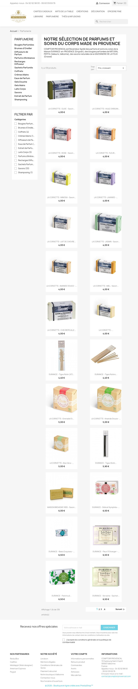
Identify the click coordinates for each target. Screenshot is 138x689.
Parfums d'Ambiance (24, 58)
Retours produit (78, 662)
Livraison (44, 658)
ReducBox (14, 658)
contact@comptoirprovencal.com (116, 676)
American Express (18, 668)
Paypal (13, 672)
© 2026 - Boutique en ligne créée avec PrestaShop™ (69, 685)
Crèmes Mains (21, 74)
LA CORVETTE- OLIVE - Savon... (61, 109)
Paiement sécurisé (48, 671)
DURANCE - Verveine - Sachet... (105, 596)
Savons (18, 92)
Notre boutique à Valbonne (52, 674)
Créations (82, 11)
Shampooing (20, 99)
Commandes (76, 665)
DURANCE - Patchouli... (61, 596)
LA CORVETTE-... (106, 330)
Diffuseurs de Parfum (21, 53)
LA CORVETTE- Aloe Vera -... (62, 463)
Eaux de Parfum (22, 78)
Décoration (98, 11)
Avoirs (73, 668)
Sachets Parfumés (23, 67)
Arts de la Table (64, 11)
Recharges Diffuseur (19, 62)
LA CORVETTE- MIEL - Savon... (106, 286)
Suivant (120, 609)
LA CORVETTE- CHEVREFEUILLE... (61, 330)
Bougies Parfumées (24, 44)
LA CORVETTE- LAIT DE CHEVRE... (61, 241)
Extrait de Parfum (23, 96)
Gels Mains (19, 85)
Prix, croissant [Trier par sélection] (111, 68)
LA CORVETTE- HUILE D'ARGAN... (106, 109)
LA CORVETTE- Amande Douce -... (105, 418)
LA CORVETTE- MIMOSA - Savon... (61, 197)
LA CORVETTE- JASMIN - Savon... (106, 241)
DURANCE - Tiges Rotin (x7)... (61, 374)
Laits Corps (20, 89)
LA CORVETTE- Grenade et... (61, 418)
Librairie (38, 16)
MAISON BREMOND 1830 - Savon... (61, 507)
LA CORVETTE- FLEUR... (106, 153)
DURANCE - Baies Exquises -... (62, 551)
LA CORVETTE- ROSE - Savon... (61, 153)
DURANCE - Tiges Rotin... (106, 463)
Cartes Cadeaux (43, 11)
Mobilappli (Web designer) (21, 665)
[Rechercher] (111, 21)
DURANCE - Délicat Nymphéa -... (106, 507)
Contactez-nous (47, 678)
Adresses (75, 672)
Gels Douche (20, 82)
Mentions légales (47, 662)
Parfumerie (52, 16)
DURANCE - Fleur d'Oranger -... (106, 551)
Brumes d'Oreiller (23, 48)
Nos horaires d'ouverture (51, 681)
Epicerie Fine (114, 11)
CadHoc (13, 662)
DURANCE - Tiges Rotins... (106, 374)
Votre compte (79, 654)
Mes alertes (76, 675)
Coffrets (18, 71)
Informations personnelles (82, 658)
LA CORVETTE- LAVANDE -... (106, 197)
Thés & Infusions (71, 16)
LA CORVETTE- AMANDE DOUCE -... (61, 286)
